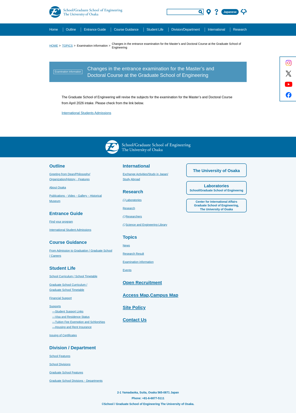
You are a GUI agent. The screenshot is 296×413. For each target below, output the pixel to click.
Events (127, 270)
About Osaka (57, 187)
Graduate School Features (66, 372)
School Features (59, 356)
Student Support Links (69, 311)
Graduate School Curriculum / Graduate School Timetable (68, 287)
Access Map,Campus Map (150, 295)
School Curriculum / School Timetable (73, 276)
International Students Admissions (86, 113)
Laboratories (134, 200)
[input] (185, 12)
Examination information (138, 262)
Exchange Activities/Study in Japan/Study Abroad (145, 176)
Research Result (133, 253)
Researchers (134, 216)
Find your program (61, 221)
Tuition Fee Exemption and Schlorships (80, 322)
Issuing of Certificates (63, 335)
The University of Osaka (216, 170)
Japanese (230, 12)
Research (129, 208)
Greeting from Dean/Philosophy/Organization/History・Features (69, 176)
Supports (55, 306)
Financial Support (60, 298)
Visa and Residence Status (72, 316)
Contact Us (135, 319)
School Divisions (60, 364)
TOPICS (67, 45)
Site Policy (134, 307)
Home (53, 29)
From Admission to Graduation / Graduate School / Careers (80, 253)
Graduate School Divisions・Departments (76, 380)
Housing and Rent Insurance (73, 327)
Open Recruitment (142, 282)
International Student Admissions (70, 229)
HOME (53, 45)
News (126, 245)
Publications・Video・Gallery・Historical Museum (75, 198)
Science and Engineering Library (146, 224)
